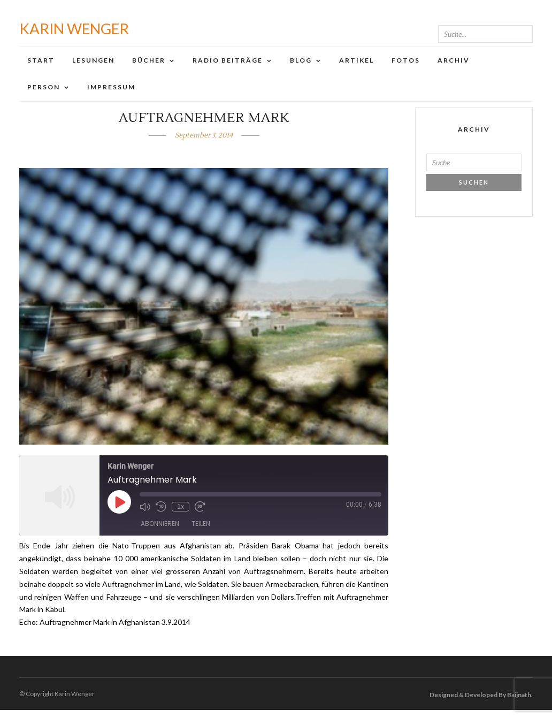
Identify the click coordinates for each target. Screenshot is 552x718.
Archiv (454, 64)
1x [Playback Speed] (180, 514)
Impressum (111, 91)
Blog (301, 64)
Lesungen (93, 64)
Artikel (356, 64)
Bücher (148, 64)
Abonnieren (160, 531)
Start (41, 64)
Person (43, 91)
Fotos (406, 64)
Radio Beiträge (228, 64)
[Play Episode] (119, 510)
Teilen (200, 531)
